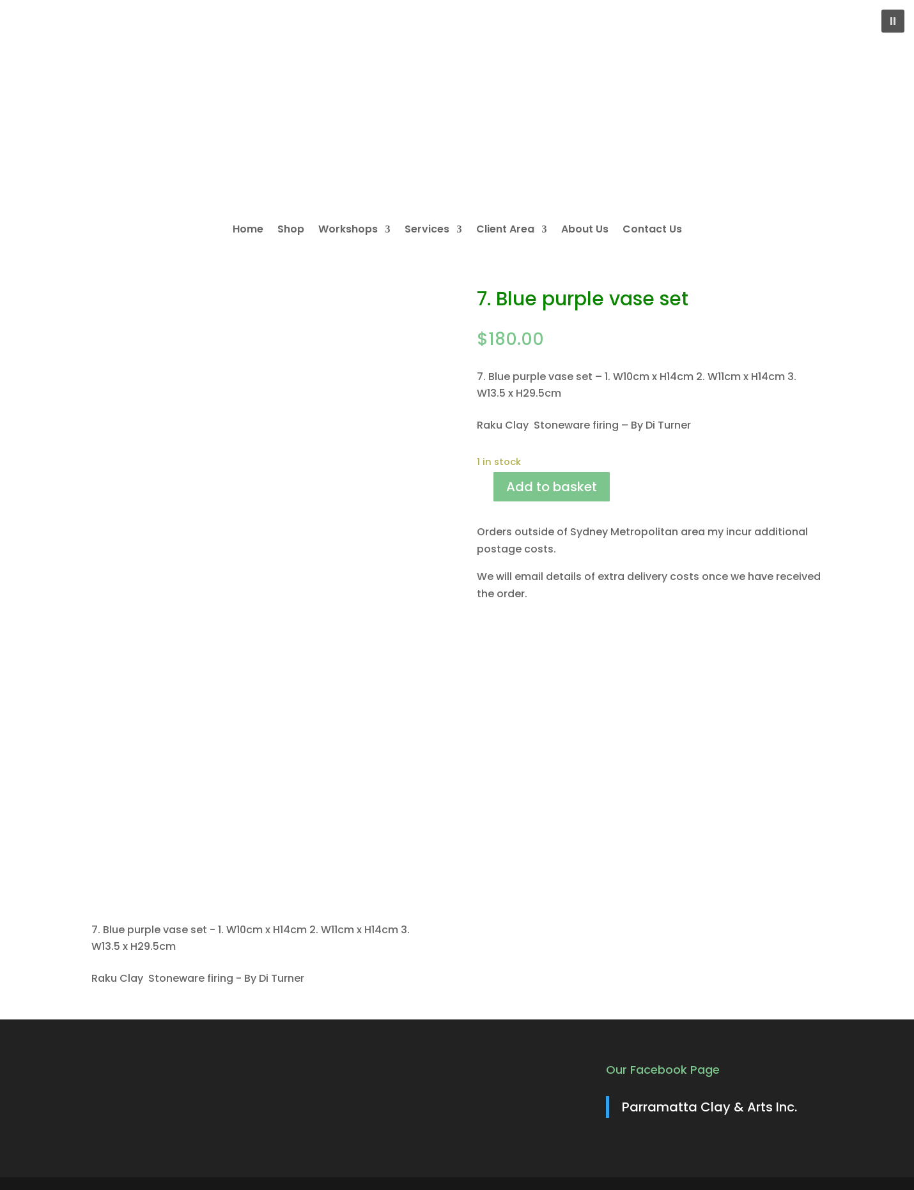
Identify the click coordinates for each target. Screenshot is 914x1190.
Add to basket (551, 487)
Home (248, 230)
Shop (290, 230)
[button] (892, 21)
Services (427, 230)
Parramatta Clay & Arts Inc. (709, 1107)
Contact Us (652, 230)
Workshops (348, 230)
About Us (584, 230)
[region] (457, 106)
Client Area (505, 230)
